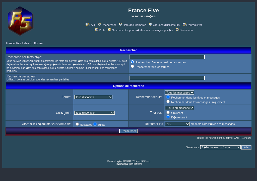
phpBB (121, 161)
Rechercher (107, 24)
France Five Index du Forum (24, 43)
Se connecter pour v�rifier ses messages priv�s (140, 30)
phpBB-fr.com (135, 164)
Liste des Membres (132, 24)
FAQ (90, 24)
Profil (100, 30)
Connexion (184, 30)
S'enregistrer (192, 24)
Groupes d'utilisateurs (164, 24)
